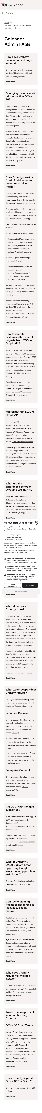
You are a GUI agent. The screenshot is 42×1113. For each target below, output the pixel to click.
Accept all (30, 585)
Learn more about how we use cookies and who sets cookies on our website (19, 551)
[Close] (36, 522)
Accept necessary (12, 585)
